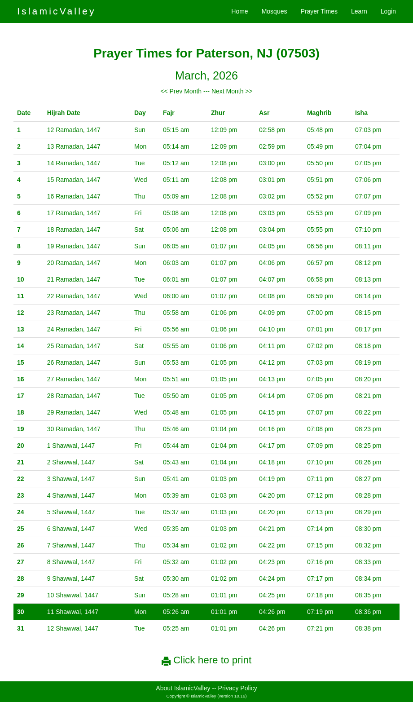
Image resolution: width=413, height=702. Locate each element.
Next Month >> (232, 91)
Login (388, 11)
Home (239, 11)
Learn (359, 11)
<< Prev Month (181, 91)
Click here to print (206, 660)
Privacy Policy (237, 688)
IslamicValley (56, 11)
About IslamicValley (183, 688)
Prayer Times (318, 11)
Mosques (274, 11)
